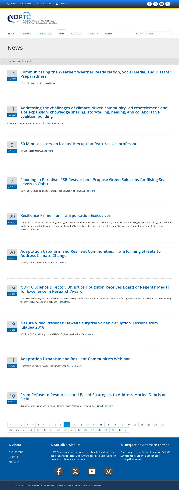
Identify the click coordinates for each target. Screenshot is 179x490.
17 (114, 424)
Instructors (45, 33)
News (61, 33)
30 (45, 429)
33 (65, 429)
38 (99, 429)
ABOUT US (14, 461)
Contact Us (44, 3)
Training (26, 33)
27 (24, 429)
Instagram (108, 471)
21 (142, 424)
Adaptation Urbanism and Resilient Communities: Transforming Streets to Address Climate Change (90, 253)
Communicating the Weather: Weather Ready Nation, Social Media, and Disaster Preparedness (95, 74)
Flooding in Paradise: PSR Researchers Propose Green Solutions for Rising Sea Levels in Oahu (93, 181)
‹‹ (10, 424)
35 (79, 429)
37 (92, 429)
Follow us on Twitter (155, 4)
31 (51, 429)
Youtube (92, 471)
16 (108, 424)
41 (120, 429)
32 (58, 429)
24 (162, 424)
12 (80, 424)
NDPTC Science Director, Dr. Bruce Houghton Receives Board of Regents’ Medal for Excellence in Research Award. (94, 289)
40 (113, 429)
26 (17, 429)
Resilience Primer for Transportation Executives (65, 215)
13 (87, 424)
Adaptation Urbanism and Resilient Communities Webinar (75, 358)
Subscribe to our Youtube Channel (161, 4)
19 (128, 424)
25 (10, 429)
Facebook (59, 471)
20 (135, 424)
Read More (50, 83)
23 (155, 424)
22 (149, 424)
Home (11, 33)
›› (126, 429)
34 (72, 429)
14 (94, 424)
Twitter (75, 471)
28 (31, 429)
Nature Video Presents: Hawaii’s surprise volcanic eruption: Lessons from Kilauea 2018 (89, 325)
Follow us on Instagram (168, 4)
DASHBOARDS (16, 452)
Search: (139, 33)
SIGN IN (61, 3)
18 (121, 424)
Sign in (108, 33)
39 (106, 429)
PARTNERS (14, 457)
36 (85, 429)
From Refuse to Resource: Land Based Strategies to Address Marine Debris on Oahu (93, 396)
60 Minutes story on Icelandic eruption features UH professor (78, 143)
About (93, 33)
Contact (76, 33)
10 (67, 424)
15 (101, 424)
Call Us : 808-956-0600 (20, 3)
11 (74, 424)
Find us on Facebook (149, 4)
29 (38, 429)
